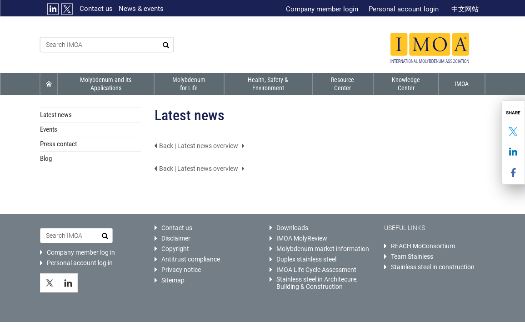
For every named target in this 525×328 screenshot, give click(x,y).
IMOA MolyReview (301, 238)
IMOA (462, 83)
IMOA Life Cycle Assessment (316, 269)
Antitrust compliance (190, 259)
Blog (46, 158)
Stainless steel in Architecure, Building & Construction (317, 283)
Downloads (292, 227)
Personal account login (404, 9)
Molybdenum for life (188, 84)
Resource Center (342, 84)
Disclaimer (175, 238)
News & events (141, 9)
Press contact (58, 144)
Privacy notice (181, 269)
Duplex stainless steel (306, 259)
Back (166, 145)
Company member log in (81, 252)
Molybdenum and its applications (105, 84)
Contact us (96, 9)
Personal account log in (80, 262)
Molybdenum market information (322, 248)
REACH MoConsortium (423, 246)
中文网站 (465, 9)
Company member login (322, 9)
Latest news (56, 115)
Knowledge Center (406, 84)
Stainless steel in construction (433, 267)
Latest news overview (207, 145)
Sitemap (173, 280)
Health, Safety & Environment (267, 84)
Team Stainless (412, 256)
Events (48, 129)
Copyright (175, 248)
